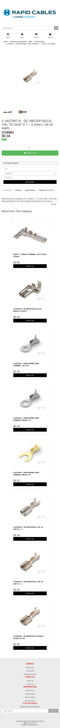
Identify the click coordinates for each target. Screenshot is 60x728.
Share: (7, 132)
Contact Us (30, 684)
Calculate (30, 182)
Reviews (46, 190)
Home (5, 41)
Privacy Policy (30, 694)
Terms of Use (30, 690)
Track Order (30, 671)
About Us (30, 681)
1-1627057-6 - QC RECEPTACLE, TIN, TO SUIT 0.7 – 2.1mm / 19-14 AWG (30, 44)
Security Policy (30, 701)
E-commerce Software (27, 725)
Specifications (30, 190)
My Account (30, 667)
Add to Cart (30, 153)
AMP (30, 41)
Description (7, 190)
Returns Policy (30, 697)
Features (18, 190)
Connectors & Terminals (18, 41)
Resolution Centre (30, 674)
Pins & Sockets (39, 41)
